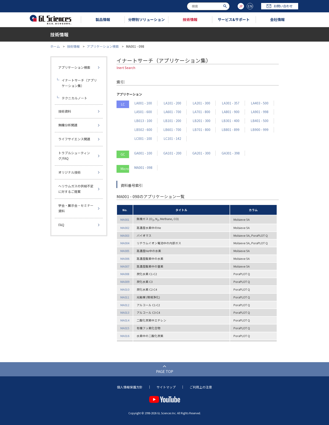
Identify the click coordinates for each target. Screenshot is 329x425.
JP (241, 6)
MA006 (124, 258)
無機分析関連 (67, 125)
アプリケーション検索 (103, 46)
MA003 (124, 235)
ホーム (55, 46)
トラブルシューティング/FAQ (74, 156)
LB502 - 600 (143, 129)
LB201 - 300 (201, 120)
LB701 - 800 (201, 129)
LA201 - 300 (201, 103)
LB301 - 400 (230, 120)
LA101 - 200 (172, 103)
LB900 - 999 (259, 129)
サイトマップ (166, 387)
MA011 (124, 297)
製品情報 (103, 19)
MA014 (124, 320)
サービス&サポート (234, 19)
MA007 (124, 266)
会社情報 (277, 19)
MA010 (124, 289)
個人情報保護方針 (130, 387)
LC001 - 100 (143, 138)
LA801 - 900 (230, 111)
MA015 (124, 328)
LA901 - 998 (259, 111)
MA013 (124, 312)
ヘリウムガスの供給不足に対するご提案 (75, 189)
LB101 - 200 (172, 120)
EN (250, 6)
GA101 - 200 (172, 153)
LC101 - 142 (172, 138)
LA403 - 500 (259, 103)
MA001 (124, 219)
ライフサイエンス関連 (74, 139)
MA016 (124, 336)
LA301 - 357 (230, 103)
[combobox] (208, 6)
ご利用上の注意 (201, 387)
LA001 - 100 (143, 103)
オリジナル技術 (69, 172)
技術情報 (190, 19)
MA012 (124, 305)
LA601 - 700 (172, 111)
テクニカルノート (74, 98)
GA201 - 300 (201, 153)
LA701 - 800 (201, 111)
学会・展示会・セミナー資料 (75, 208)
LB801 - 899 (230, 129)
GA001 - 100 (143, 153)
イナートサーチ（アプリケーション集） (79, 83)
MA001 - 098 (143, 167)
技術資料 (64, 111)
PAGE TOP (164, 371)
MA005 (124, 251)
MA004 (124, 243)
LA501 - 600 (143, 111)
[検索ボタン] (226, 6)
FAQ (61, 225)
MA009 (124, 281)
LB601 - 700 (172, 129)
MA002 (124, 228)
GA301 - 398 (231, 153)
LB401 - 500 (259, 120)
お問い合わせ (280, 6)
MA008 (124, 274)
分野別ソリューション (146, 19)
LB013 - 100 (143, 120)
